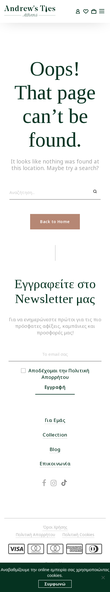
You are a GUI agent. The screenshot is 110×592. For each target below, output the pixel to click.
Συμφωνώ (54, 583)
